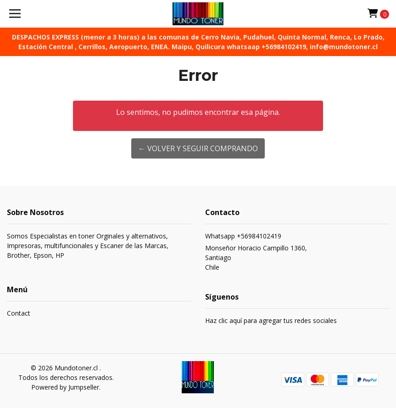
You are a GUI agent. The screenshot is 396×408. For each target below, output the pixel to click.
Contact (18, 313)
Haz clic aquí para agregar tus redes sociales (271, 320)
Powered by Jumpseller (65, 387)
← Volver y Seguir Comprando (198, 148)
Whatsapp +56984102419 (243, 236)
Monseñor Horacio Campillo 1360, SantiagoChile (256, 258)
